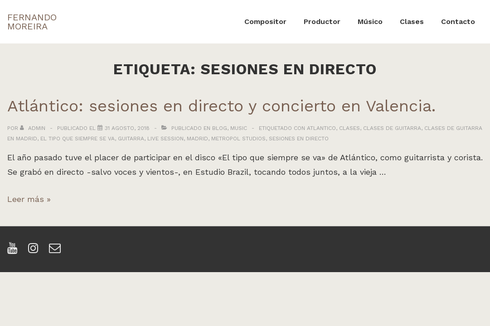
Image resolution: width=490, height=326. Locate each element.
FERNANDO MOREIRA (32, 22)
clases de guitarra (392, 128)
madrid (197, 138)
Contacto (458, 21)
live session (165, 138)
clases (349, 128)
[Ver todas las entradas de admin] (33, 128)
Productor (322, 21)
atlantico (321, 128)
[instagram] (35, 251)
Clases (412, 21)
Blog (219, 128)
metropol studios (238, 138)
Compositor (265, 21)
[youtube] (14, 251)
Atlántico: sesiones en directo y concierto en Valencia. (221, 105)
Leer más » (29, 199)
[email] (56, 251)
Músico (370, 21)
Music (238, 128)
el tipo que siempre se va (77, 138)
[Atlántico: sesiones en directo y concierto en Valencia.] (127, 128)
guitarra (131, 138)
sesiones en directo (299, 138)
